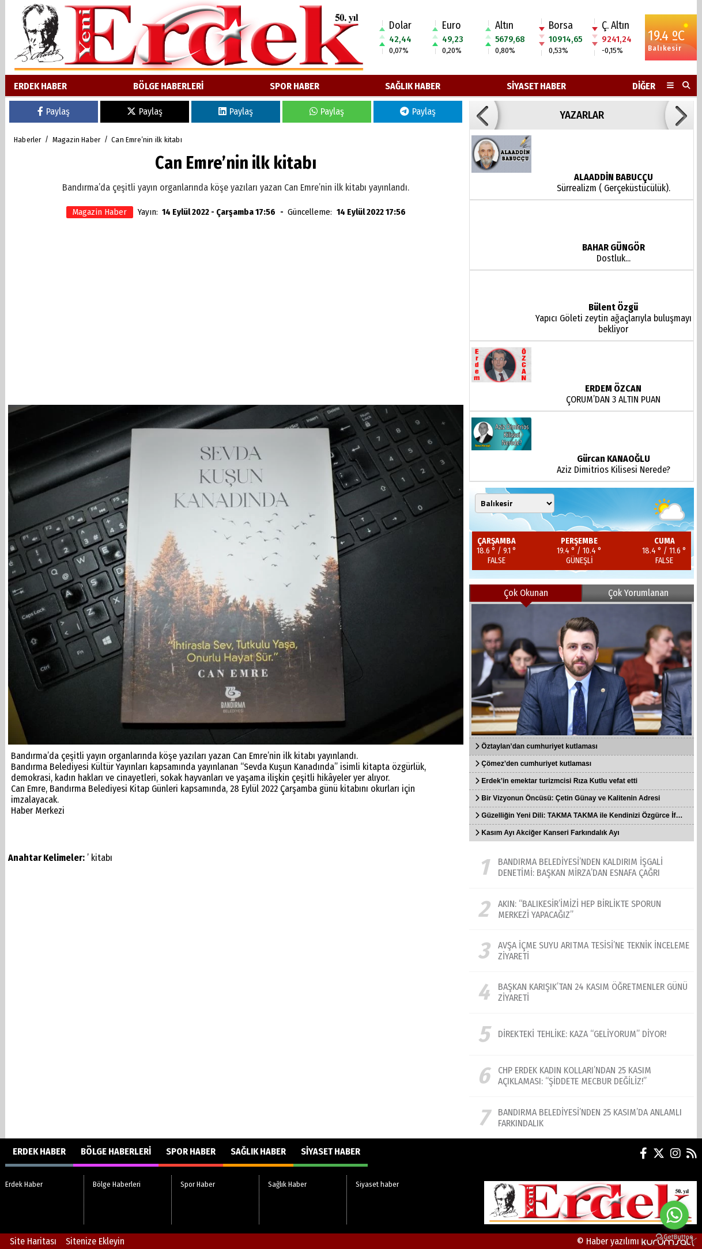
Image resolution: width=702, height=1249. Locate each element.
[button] (483, 115)
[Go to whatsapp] (674, 1215)
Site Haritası (33, 1241)
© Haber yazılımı (637, 1241)
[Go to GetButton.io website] (674, 1237)
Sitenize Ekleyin (95, 1241)
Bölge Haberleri (168, 86)
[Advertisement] (235, 312)
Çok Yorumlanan (638, 592)
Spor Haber (294, 86)
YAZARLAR (582, 115)
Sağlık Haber (412, 86)
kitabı (101, 857)
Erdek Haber (40, 86)
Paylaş (53, 111)
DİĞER (643, 86)
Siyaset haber (536, 86)
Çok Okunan (526, 592)
